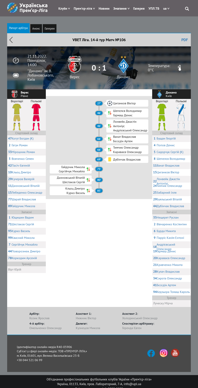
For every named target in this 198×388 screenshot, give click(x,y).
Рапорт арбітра (18, 28)
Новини (104, 8)
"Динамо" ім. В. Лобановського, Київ (40, 75)
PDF (184, 39)
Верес (75, 76)
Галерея (139, 8)
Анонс (36, 28)
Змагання (120, 8)
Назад (11, 40)
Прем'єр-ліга (83, 8)
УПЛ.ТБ (153, 8)
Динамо (123, 76)
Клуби (62, 8)
